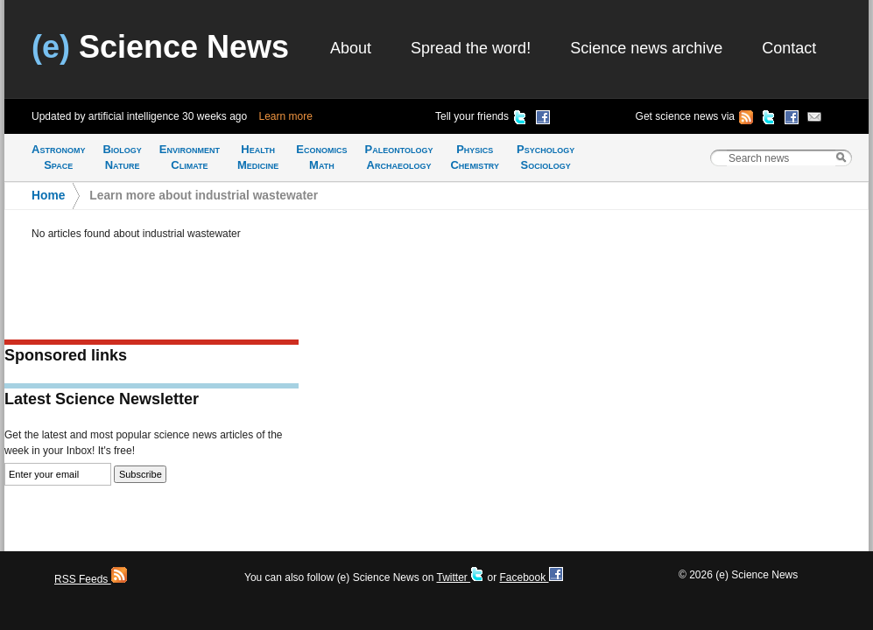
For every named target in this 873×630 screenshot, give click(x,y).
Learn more (286, 116)
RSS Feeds (90, 579)
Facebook (530, 577)
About (350, 48)
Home (48, 195)
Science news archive (646, 48)
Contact (789, 48)
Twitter (460, 577)
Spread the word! (471, 48)
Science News (160, 47)
